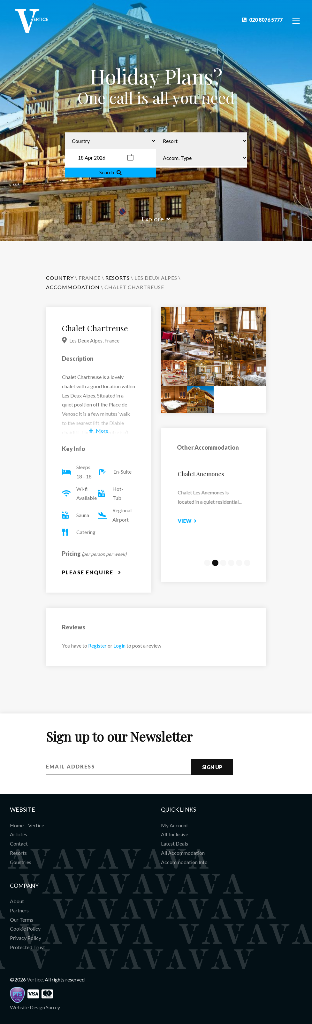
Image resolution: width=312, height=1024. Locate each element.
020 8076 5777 (262, 20)
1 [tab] (207, 563)
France (90, 278)
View (194, 521)
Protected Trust (27, 947)
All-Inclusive (174, 834)
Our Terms (21, 920)
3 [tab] (223, 563)
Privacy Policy (25, 938)
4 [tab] (231, 563)
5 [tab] (239, 563)
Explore (156, 219)
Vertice (35, 979)
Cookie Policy (25, 929)
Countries (20, 862)
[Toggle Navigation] (296, 20)
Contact (19, 843)
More (98, 431)
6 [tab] (247, 563)
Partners (19, 910)
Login (119, 645)
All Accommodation (183, 853)
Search (110, 172)
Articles (18, 834)
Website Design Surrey (35, 1007)
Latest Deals (174, 843)
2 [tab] (215, 563)
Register (97, 645)
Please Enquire (91, 572)
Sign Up (212, 767)
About (17, 901)
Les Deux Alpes (155, 278)
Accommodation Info (184, 862)
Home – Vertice (27, 825)
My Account (174, 825)
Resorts (18, 853)
